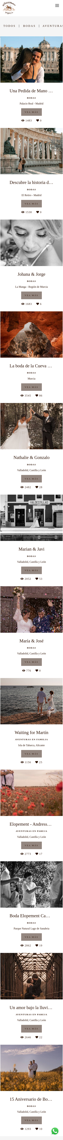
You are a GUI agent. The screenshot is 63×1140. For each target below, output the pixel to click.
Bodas (29, 26)
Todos (9, 26)
